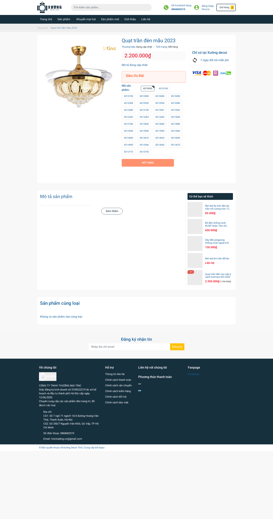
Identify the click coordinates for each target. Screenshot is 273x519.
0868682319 (178, 9)
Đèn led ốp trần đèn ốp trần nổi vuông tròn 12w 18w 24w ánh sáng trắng (218, 210)
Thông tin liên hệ (114, 374)
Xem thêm (112, 211)
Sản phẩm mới (110, 19)
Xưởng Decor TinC (73, 447)
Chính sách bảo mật (116, 402)
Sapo (101, 447)
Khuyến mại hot (86, 19)
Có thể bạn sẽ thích (201, 196)
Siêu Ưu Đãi (135, 75)
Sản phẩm (63, 19)
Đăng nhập (208, 6)
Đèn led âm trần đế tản (217, 258)
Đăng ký (205, 9)
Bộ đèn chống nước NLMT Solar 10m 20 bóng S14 (216, 225)
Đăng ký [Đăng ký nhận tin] (177, 346)
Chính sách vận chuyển (118, 385)
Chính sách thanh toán (118, 379)
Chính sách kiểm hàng (118, 391)
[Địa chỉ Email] (136, 346)
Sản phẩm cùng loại (60, 303)
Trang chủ (46, 19)
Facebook (193, 374)
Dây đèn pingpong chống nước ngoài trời (217, 241)
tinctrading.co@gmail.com (66, 438)
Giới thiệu (130, 19)
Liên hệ (145, 19)
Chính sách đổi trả (115, 396)
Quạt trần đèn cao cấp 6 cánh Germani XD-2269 (218, 275)
